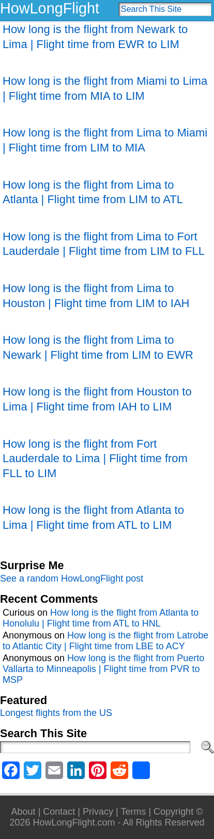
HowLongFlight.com (74, 822)
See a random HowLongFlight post (71, 578)
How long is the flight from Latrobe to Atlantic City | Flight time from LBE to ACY (105, 640)
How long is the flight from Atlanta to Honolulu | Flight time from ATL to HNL (100, 618)
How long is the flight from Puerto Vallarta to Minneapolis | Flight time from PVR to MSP (103, 669)
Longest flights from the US (56, 713)
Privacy (98, 811)
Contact (59, 811)
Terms (133, 811)
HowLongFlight (49, 8)
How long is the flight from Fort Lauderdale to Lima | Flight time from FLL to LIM (95, 458)
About (23, 811)
